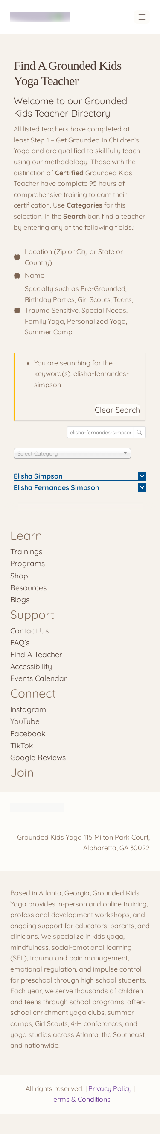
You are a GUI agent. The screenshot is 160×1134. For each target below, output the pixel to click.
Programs (27, 563)
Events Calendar (38, 678)
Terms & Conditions (80, 1099)
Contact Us (29, 630)
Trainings (26, 551)
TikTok (21, 745)
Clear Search (117, 410)
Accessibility (31, 666)
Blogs (19, 599)
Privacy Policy (110, 1088)
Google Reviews (38, 757)
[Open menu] (142, 16)
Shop (19, 575)
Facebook (27, 733)
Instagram (28, 709)
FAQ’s (19, 642)
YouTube (25, 721)
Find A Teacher (36, 654)
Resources (28, 587)
